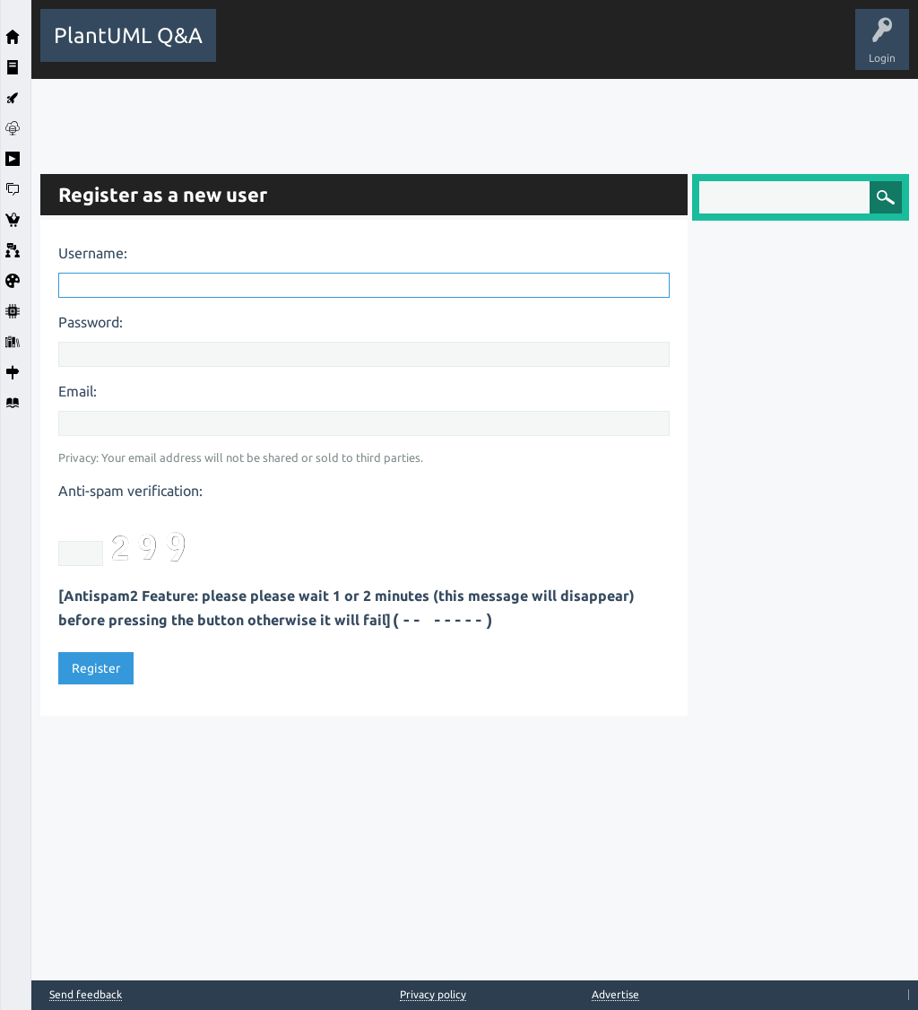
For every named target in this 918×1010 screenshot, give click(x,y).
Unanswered (458, 48)
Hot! (390, 48)
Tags (527, 48)
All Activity (256, 48)
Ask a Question (658, 48)
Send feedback (85, 994)
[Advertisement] (475, 119)
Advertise (615, 994)
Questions (328, 48)
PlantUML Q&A (128, 35)
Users (583, 48)
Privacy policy (433, 994)
